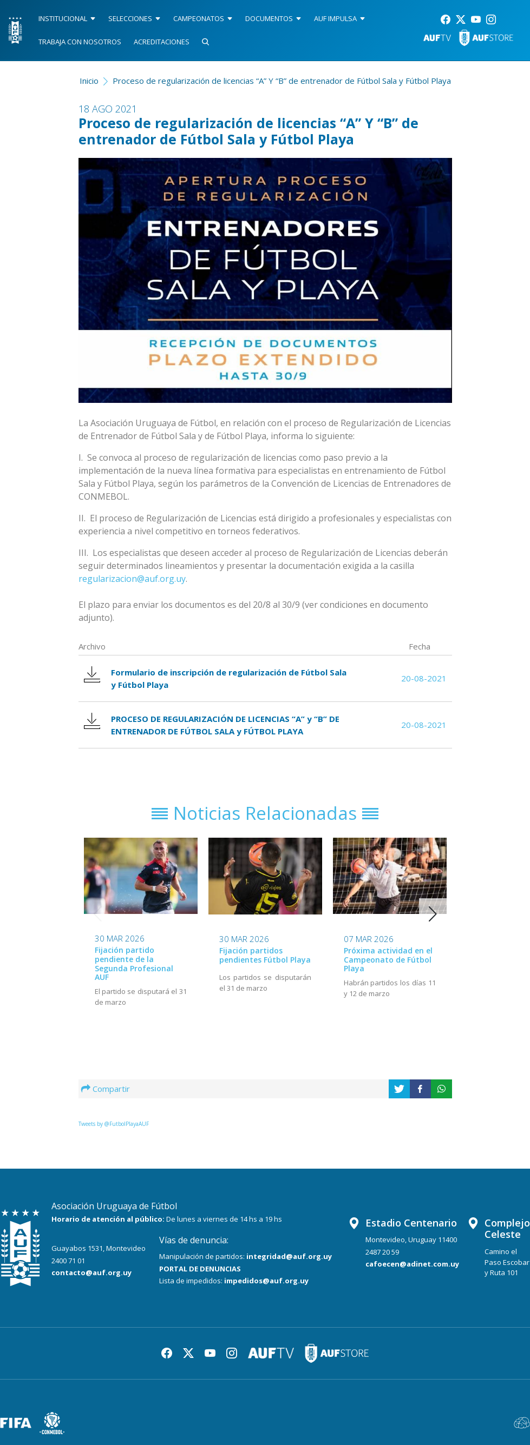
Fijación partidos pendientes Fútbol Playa (265, 955)
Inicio (89, 80)
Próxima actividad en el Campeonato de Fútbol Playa (388, 959)
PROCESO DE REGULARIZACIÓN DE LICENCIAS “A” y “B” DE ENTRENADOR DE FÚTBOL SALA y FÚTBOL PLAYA (211, 725)
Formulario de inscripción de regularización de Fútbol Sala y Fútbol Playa (215, 678)
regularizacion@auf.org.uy (132, 579)
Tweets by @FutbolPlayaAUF (113, 1124)
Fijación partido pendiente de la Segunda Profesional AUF (134, 963)
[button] (433, 914)
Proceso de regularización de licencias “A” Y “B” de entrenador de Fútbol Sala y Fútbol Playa (282, 80)
